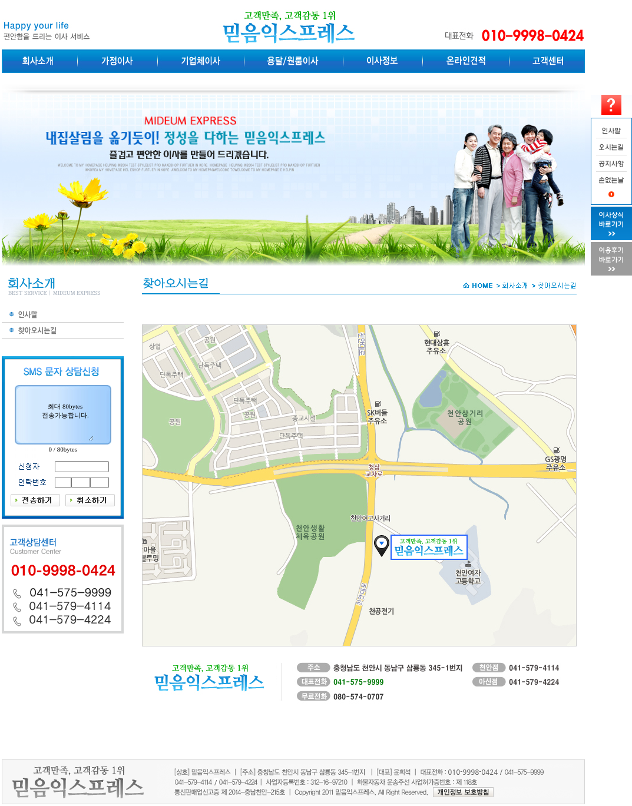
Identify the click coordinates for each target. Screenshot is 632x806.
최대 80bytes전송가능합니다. (65, 411)
